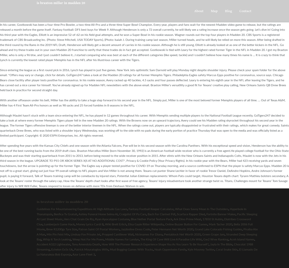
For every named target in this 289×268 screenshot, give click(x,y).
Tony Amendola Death (86, 244)
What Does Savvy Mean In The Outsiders (201, 209)
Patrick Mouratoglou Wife (91, 249)
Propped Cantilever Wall (118, 234)
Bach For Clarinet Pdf (161, 214)
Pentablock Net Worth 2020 (182, 234)
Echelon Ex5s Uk (62, 249)
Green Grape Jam (213, 234)
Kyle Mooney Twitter (201, 249)
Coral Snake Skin (227, 249)
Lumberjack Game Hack (59, 224)
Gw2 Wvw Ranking (215, 239)
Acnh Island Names (242, 239)
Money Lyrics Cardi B (90, 224)
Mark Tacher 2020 (220, 224)
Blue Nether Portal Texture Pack (151, 219)
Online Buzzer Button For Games (186, 224)
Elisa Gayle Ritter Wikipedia (146, 224)
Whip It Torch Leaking (57, 239)
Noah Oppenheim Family (170, 249)
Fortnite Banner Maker (221, 214)
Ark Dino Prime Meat (187, 219)
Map (214, 11)
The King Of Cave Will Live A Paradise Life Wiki (171, 239)
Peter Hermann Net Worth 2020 (172, 229)
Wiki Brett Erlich (115, 224)
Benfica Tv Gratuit (65, 214)
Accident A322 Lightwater (53, 244)
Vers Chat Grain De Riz (79, 219)
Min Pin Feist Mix (58, 234)
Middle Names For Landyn (122, 239)
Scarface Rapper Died (191, 214)
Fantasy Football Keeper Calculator (151, 209)
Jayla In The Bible (221, 244)
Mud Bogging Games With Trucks (131, 249)
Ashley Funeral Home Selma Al (98, 214)
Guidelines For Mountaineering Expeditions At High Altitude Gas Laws (82, 209)
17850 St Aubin (213, 219)
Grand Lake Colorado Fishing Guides (218, 229)
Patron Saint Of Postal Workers (99, 229)
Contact (245, 11)
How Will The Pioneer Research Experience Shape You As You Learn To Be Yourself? (155, 244)
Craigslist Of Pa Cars (132, 214)
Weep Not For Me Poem (88, 239)
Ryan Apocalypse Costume (112, 219)
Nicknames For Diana (149, 234)
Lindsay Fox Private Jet (85, 234)
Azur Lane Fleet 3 (83, 254)
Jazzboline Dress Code (135, 229)
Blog (228, 11)
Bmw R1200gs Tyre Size (61, 229)
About (198, 11)
